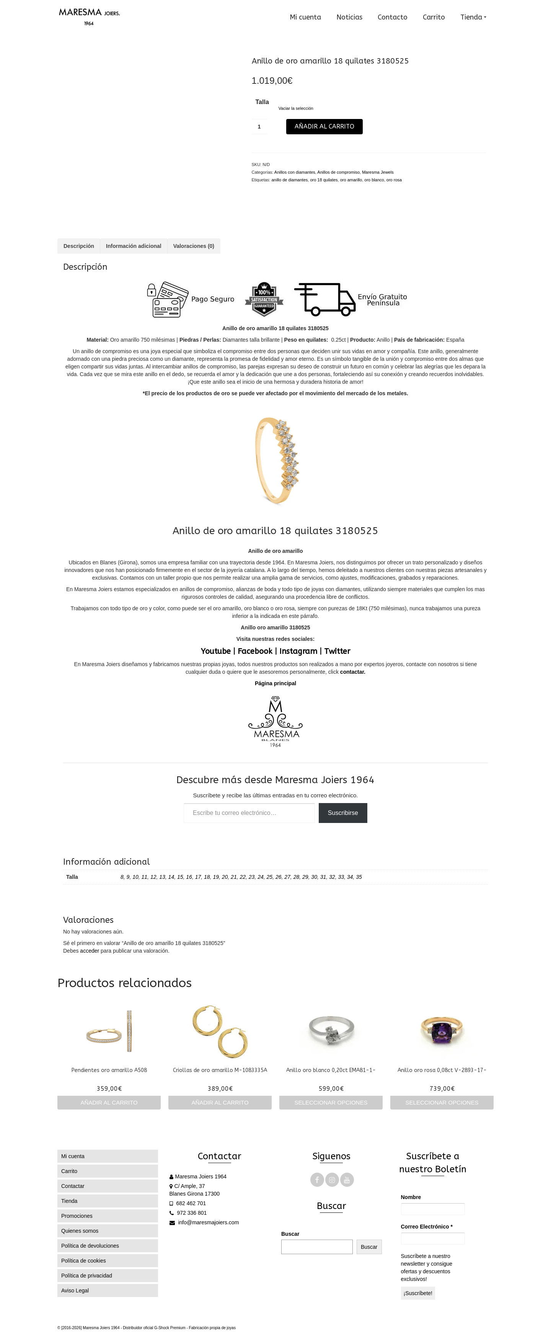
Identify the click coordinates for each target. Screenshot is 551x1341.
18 (207, 877)
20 (225, 877)
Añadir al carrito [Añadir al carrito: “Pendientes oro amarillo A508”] (108, 1102)
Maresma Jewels (378, 172)
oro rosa (394, 180)
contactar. (352, 672)
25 (270, 877)
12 (153, 877)
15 (180, 877)
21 (234, 877)
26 (279, 877)
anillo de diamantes (289, 180)
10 (135, 877)
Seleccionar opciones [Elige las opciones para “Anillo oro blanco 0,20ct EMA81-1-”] (331, 1102)
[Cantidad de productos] (259, 126)
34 (350, 877)
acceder (89, 951)
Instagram (298, 651)
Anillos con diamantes (294, 172)
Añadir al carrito (324, 126)
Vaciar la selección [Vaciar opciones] (296, 108)
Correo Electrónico (427, 1227)
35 (359, 877)
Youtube (216, 651)
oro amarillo (351, 180)
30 (314, 877)
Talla (262, 102)
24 (261, 877)
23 (252, 877)
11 (145, 877)
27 (287, 877)
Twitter (337, 651)
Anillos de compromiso (338, 172)
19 (216, 877)
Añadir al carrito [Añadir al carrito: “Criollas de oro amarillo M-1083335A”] (219, 1102)
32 (332, 877)
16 (189, 877)
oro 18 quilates (323, 180)
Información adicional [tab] (133, 246)
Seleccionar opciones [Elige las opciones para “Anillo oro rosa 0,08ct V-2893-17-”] (442, 1102)
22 (243, 877)
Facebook (255, 651)
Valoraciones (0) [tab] (193, 246)
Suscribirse (343, 813)
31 (323, 877)
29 (305, 877)
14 (171, 877)
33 (341, 877)
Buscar (290, 1234)
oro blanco (374, 180)
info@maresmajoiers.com (204, 1222)
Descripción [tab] (79, 246)
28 (296, 877)
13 (162, 877)
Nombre (411, 1197)
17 (198, 877)
